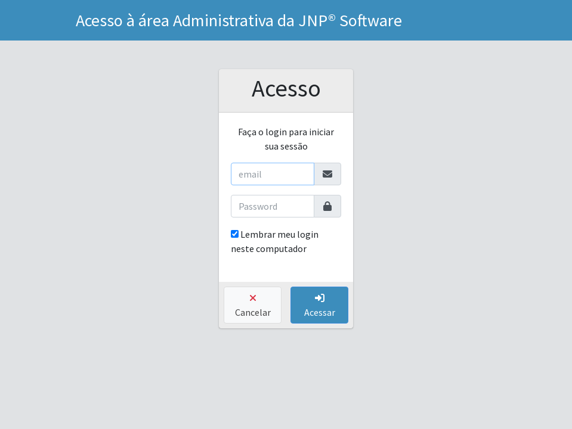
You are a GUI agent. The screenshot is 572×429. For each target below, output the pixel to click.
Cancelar (253, 305)
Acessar (319, 305)
